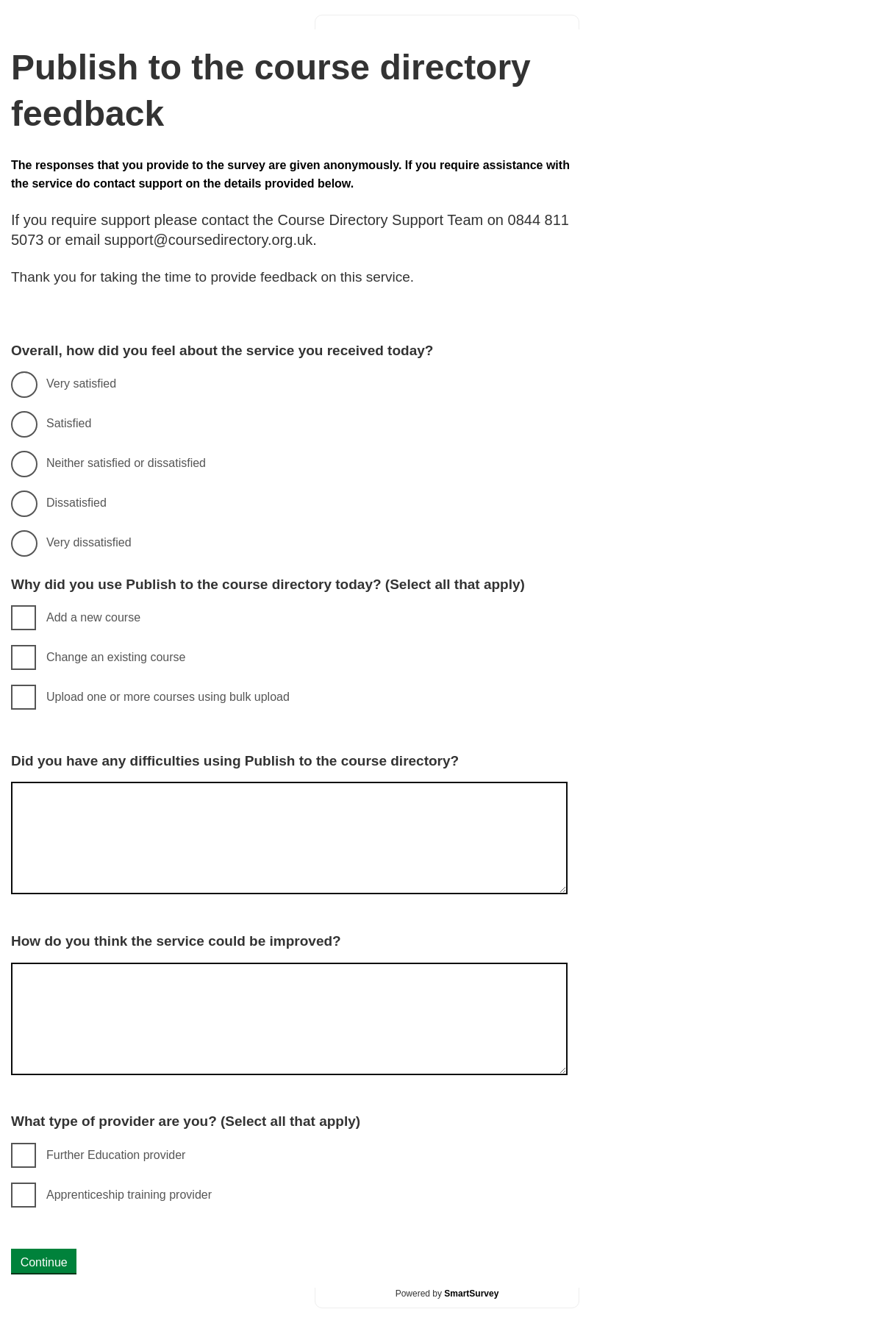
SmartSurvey (471, 1293)
